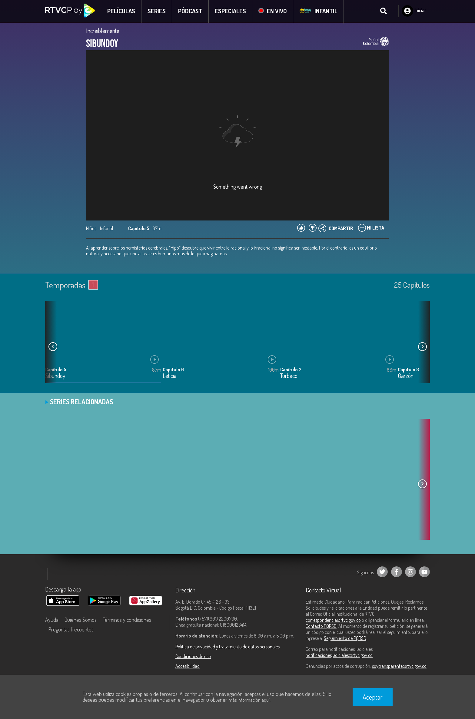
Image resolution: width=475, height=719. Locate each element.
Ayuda (51, 620)
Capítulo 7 (290, 370)
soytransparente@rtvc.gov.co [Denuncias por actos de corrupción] (399, 666)
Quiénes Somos (81, 620)
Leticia (170, 376)
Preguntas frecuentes (71, 629)
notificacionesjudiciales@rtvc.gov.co (339, 655)
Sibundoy (55, 376)
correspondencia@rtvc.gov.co (333, 620)
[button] (422, 347)
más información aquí (249, 700)
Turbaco (288, 376)
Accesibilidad (187, 666)
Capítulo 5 (55, 370)
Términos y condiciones (127, 620)
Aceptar (373, 697)
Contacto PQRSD (321, 626)
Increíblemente (102, 31)
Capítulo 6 (173, 370)
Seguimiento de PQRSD (345, 638)
